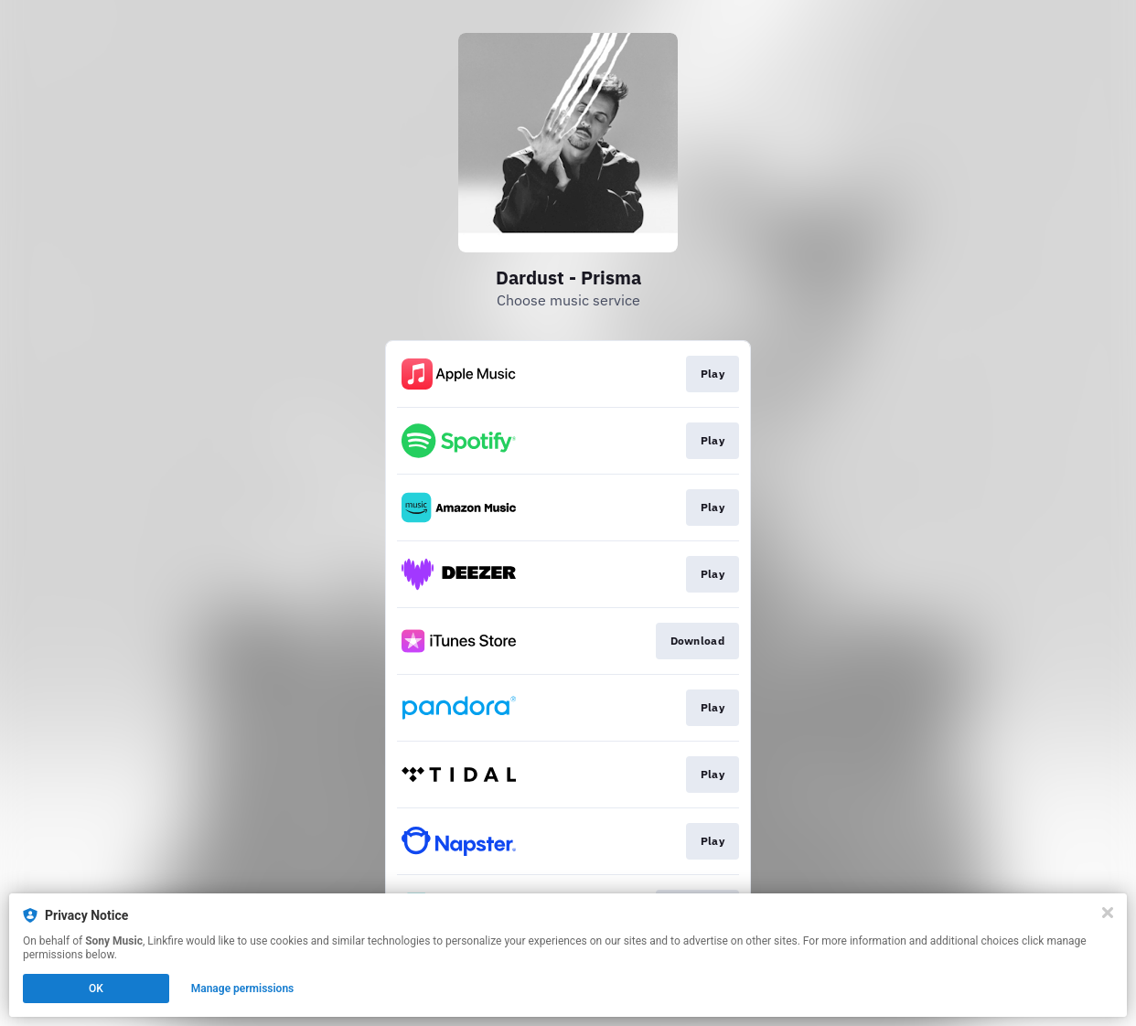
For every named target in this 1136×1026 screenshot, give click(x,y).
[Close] (1107, 912)
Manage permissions (243, 988)
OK (96, 988)
